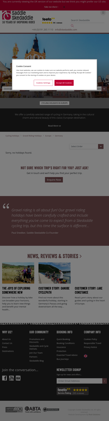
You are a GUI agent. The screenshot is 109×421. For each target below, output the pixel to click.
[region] (54, 74)
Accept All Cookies (64, 83)
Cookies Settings (43, 83)
